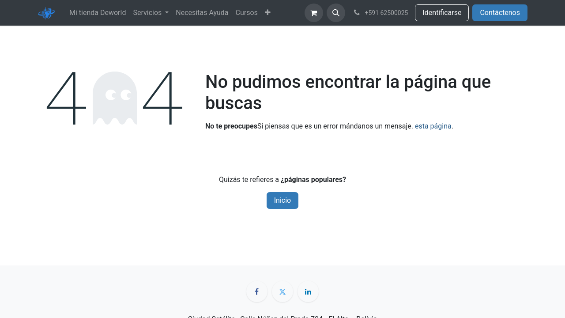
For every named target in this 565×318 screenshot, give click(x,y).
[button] (336, 13)
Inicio (282, 200)
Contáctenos (500, 12)
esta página (433, 126)
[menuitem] (97, 13)
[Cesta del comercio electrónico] (314, 13)
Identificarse (441, 12)
